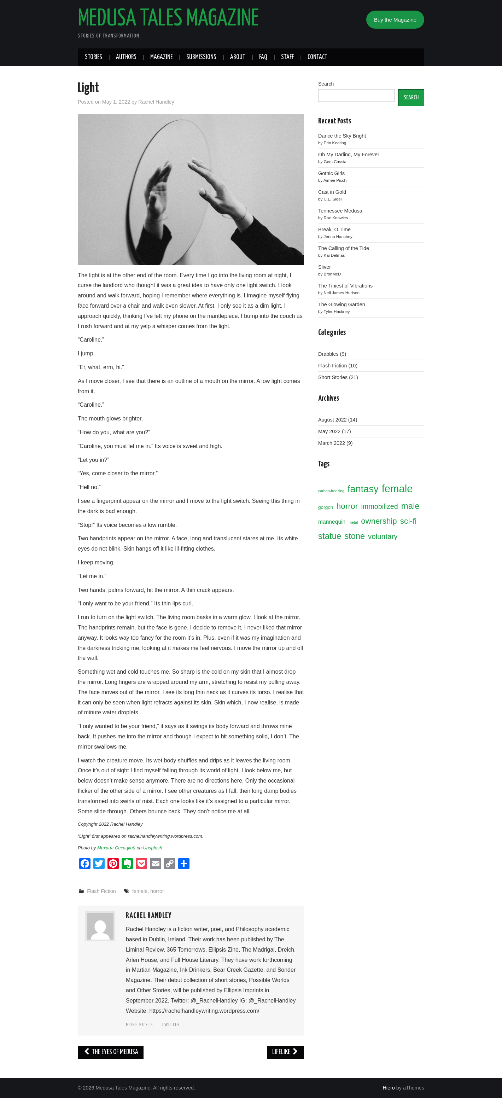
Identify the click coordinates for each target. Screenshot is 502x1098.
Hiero (389, 1088)
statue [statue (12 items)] (329, 536)
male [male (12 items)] (410, 506)
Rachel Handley (156, 102)
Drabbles (328, 354)
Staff (287, 57)
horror (157, 891)
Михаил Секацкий (116, 847)
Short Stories (333, 377)
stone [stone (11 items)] (354, 536)
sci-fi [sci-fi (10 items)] (408, 520)
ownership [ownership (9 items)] (379, 521)
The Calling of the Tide (343, 248)
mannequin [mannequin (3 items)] (331, 522)
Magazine (161, 57)
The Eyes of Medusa (110, 1052)
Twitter (171, 1024)
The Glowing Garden (341, 304)
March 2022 (331, 443)
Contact (317, 57)
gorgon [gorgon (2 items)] (325, 507)
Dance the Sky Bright (342, 136)
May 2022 (329, 431)
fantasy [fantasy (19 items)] (363, 488)
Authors (126, 57)
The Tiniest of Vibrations (345, 286)
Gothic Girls (331, 173)
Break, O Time (334, 229)
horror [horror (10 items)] (347, 506)
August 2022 (332, 420)
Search (326, 84)
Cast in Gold (332, 192)
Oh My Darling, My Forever (348, 154)
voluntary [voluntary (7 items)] (382, 536)
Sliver (324, 267)
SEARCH (411, 97)
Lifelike (285, 1052)
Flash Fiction (101, 891)
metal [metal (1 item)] (353, 522)
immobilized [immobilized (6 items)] (379, 506)
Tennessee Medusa (340, 211)
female (139, 891)
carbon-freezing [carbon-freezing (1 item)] (331, 491)
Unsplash (152, 847)
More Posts (139, 1024)
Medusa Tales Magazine (168, 19)
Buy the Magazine (395, 20)
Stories (93, 57)
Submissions (201, 57)
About (237, 57)
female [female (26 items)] (397, 488)
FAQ (263, 57)
